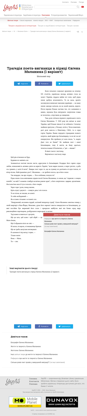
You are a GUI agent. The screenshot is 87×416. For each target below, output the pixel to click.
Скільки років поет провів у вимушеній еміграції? (61, 224)
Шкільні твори (13, 20)
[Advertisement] (43, 49)
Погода (81, 2)
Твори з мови (73, 25)
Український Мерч (75, 15)
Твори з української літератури (22, 25)
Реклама (74, 2)
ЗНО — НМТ (49, 20)
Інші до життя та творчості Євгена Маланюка (34, 354)
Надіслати (22, 84)
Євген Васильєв (50, 390)
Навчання (46, 16)
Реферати (76, 20)
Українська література (13, 15)
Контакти (65, 2)
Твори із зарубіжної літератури (51, 25)
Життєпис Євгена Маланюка (22, 350)
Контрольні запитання (63, 20)
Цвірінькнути (64, 84)
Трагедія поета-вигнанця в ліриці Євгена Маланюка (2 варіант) (34, 272)
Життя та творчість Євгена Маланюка (26, 346)
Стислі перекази (26, 20)
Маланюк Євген (23, 31)
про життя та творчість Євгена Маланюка (31, 358)
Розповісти (43, 84)
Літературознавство (59, 15)
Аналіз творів (38, 20)
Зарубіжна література (31, 15)
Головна (33, 378)
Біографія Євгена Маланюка (54, 231)
